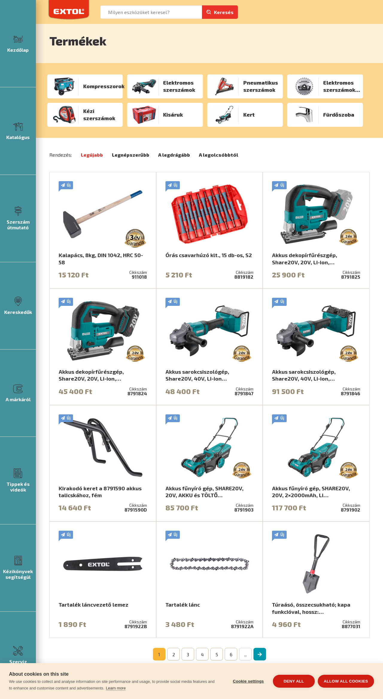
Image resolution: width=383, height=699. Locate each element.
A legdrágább (174, 155)
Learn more (116, 688)
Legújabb (92, 155)
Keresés (223, 12)
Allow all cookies (346, 681)
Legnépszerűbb (130, 155)
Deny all (294, 681)
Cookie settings (248, 681)
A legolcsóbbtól (218, 155)
